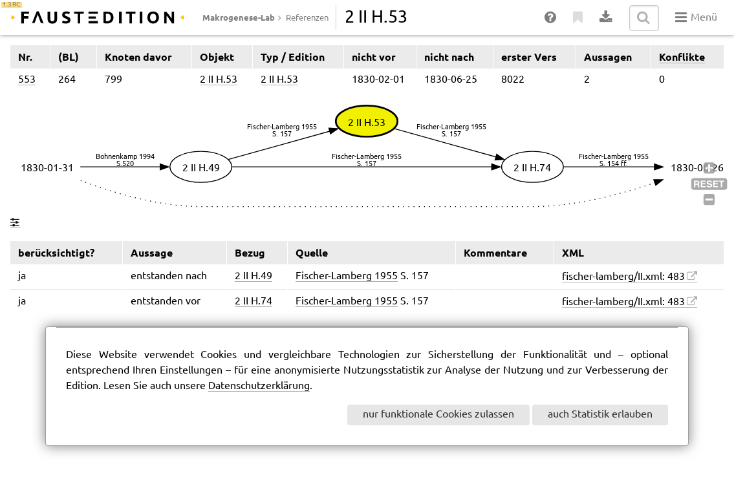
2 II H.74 (253, 301)
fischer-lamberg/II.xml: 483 (623, 277)
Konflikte (682, 57)
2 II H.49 (253, 276)
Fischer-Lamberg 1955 (347, 276)
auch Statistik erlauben (600, 414)
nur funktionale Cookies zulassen (438, 414)
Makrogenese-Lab (238, 17)
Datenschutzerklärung (259, 386)
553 (27, 80)
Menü (696, 17)
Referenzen (307, 18)
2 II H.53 (218, 80)
